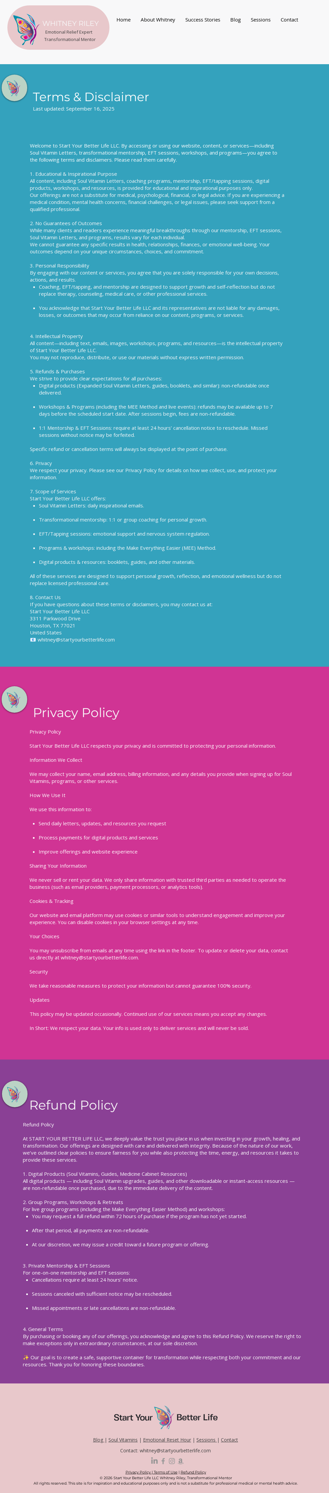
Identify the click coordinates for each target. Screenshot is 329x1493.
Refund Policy (193, 1472)
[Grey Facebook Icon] (163, 1461)
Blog (98, 1440)
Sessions (206, 1440)
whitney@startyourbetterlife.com (76, 639)
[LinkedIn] (154, 1461)
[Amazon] (181, 1461)
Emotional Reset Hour (167, 1440)
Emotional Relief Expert (68, 32)
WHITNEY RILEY (70, 23)
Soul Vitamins (123, 1440)
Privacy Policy (139, 1472)
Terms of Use (165, 1472)
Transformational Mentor (70, 39)
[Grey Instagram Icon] (172, 1461)
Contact (229, 1440)
